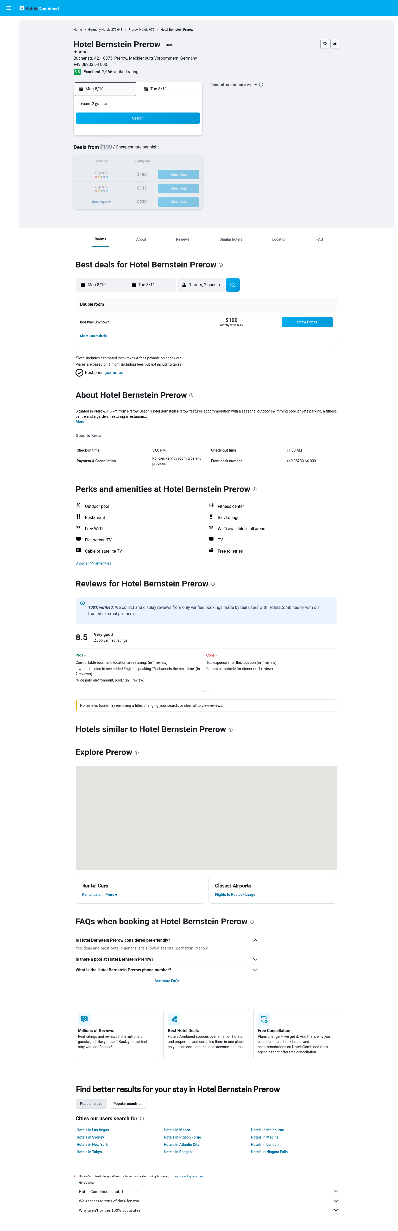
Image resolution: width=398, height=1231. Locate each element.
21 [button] (177, 174)
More (81, 422)
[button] (9, 8)
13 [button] (165, 162)
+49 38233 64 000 (92, 64)
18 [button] (140, 174)
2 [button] (115, 149)
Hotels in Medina (266, 1137)
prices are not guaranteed (188, 1176)
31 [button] (127, 199)
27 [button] (165, 187)
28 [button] (177, 187)
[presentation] (263, 84)
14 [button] (177, 162)
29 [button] (190, 187)
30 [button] (115, 199)
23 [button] (115, 187)
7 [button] (177, 149)
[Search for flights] (9, 24)
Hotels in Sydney (92, 1137)
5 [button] (152, 149)
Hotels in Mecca (179, 1130)
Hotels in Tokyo (91, 1152)
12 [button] (152, 162)
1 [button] (190, 137)
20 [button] (165, 174)
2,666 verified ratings (123, 71)
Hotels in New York (93, 1144)
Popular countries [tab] (129, 1104)
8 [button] (190, 149)
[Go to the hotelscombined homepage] (39, 7)
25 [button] (140, 187)
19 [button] (152, 174)
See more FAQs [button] (168, 981)
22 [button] (190, 174)
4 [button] (140, 149)
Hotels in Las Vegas (94, 1130)
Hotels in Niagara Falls (270, 1152)
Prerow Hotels (140, 30)
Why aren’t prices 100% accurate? (210, 1210)
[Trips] (9, 82)
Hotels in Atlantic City (183, 1144)
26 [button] (152, 187)
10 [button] (127, 162)
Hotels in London (266, 1144)
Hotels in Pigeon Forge (184, 1137)
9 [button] (115, 162)
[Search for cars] (9, 46)
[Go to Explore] (9, 68)
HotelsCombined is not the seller (210, 1191)
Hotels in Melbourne (269, 1130)
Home (79, 30)
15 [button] (190, 162)
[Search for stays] (9, 35)
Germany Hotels (101, 30)
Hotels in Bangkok (180, 1152)
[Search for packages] (9, 57)
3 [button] (128, 149)
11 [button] (140, 162)
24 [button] (127, 187)
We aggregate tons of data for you (210, 1201)
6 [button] (165, 149)
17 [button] (127, 174)
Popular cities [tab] (93, 1104)
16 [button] (115, 174)
